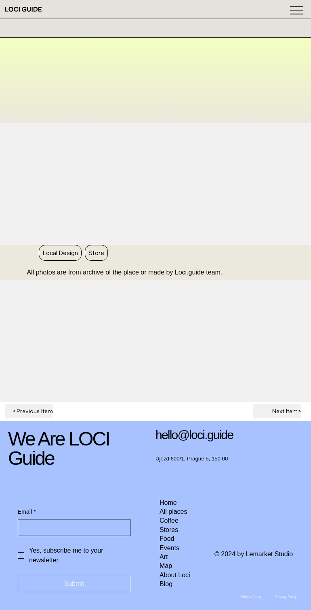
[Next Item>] (277, 411)
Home (168, 502)
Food (167, 538)
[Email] (71, 527)
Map (166, 565)
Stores (169, 529)
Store (96, 252)
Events (169, 548)
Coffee (169, 520)
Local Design (60, 252)
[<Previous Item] (29, 411)
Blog (166, 583)
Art (164, 556)
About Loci (175, 575)
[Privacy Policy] (286, 597)
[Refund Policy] (251, 597)
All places (173, 511)
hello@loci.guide (194, 434)
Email (27, 512)
